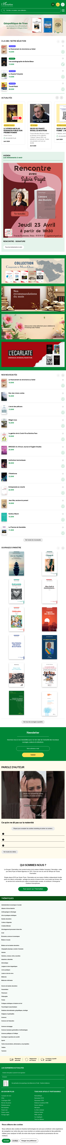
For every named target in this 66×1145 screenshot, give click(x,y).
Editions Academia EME (41, 1103)
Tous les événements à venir (13, 247)
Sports (3, 1040)
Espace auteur (5, 1112)
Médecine (4, 977)
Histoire (3, 952)
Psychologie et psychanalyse (9, 1007)
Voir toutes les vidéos (9, 852)
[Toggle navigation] (63, 10)
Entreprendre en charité (17, 487)
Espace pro (4, 1110)
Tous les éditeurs (39, 1119)
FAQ (2, 1098)
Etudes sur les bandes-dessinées (10, 945)
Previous (57, 97)
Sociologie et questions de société (10, 1037)
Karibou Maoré (14, 514)
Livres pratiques (5, 970)
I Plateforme (13, 474)
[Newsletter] (53, 4)
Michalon (37, 1107)
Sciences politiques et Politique (9, 1033)
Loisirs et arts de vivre (7, 973)
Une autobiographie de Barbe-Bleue (21, 62)
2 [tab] (55, 32)
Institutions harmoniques (17, 460)
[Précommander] (63, 64)
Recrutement (5, 1107)
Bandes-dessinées (6, 919)
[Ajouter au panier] (63, 52)
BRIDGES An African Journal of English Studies (25, 447)
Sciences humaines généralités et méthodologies (14, 1030)
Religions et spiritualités (7, 1014)
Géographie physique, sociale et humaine (12, 949)
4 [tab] (60, 32)
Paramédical (4, 989)
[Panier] (63, 4)
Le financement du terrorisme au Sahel (22, 49)
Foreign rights (5, 1114)
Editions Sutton (38, 1112)
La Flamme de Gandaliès (17, 527)
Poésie (3, 1000)
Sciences (3, 1017)
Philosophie (4, 996)
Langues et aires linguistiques (9, 966)
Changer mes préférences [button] (29, 1141)
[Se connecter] (58, 4)
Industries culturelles (7, 959)
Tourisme (3, 1051)
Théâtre (3, 1047)
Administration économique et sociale (11, 905)
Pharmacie (4, 993)
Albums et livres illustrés (8, 908)
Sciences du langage (6, 1026)
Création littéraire (6, 926)
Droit (2, 933)
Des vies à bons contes (16, 393)
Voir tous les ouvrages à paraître (33, 722)
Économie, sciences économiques (10, 936)
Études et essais (5, 940)
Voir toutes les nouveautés (33, 540)
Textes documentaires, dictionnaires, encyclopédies (15, 1044)
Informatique (4, 963)
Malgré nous (13, 420)
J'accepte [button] (6, 1141)
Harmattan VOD (39, 1100)
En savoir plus (10, 138)
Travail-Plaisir (13, 86)
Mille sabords (38, 1114)
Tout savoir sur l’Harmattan (33, 889)
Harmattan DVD (39, 1098)
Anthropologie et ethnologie (8, 912)
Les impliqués (38, 1117)
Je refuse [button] (15, 1141)
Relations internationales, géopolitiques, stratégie (14, 1010)
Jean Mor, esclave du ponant (18, 500)
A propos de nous (6, 1095)
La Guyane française (16, 74)
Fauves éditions (38, 1105)
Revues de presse (6, 1103)
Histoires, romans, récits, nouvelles (10, 956)
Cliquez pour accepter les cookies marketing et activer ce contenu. (33, 795)
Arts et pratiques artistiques (8, 915)
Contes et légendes (6, 922)
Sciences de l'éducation (7, 1021)
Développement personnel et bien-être (11, 929)
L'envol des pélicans (15, 407)
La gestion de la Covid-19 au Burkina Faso (23, 433)
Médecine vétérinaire (7, 980)
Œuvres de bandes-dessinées (9, 986)
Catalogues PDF (6, 1100)
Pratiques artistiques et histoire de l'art (11, 1003)
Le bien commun (39, 1110)
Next (61, 97)
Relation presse (5, 1105)
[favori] (63, 46)
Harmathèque (38, 1095)
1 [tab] (53, 32)
